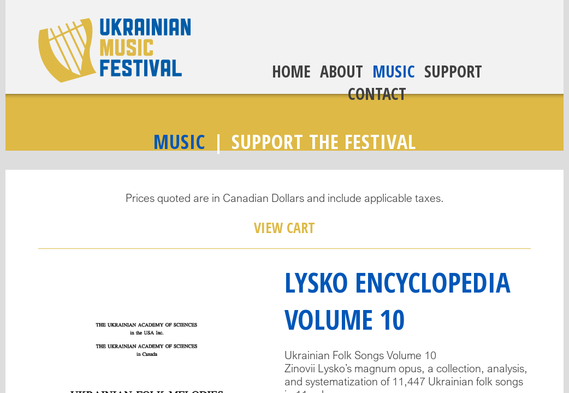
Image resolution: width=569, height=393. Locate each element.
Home (291, 71)
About (341, 71)
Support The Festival (324, 141)
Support (453, 71)
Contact (377, 93)
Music (393, 71)
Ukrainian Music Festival (114, 50)
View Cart (284, 227)
